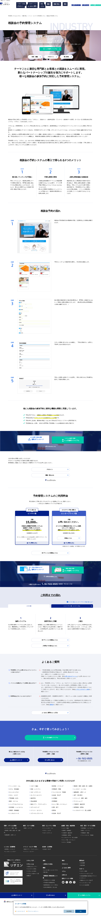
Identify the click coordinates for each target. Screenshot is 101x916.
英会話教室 (34, 808)
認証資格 (82, 872)
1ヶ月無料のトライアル (33, 464)
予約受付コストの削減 (49, 887)
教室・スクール (13, 808)
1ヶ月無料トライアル (52, 50)
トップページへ (51, 482)
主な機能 (30, 545)
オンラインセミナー (36, 802)
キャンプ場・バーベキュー (59, 811)
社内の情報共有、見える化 (50, 894)
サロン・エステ (13, 802)
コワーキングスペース (37, 820)
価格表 (51, 709)
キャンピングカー (14, 799)
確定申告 (33, 805)
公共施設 (54, 805)
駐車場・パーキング (57, 793)
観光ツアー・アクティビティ (39, 811)
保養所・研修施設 (14, 817)
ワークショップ (78, 808)
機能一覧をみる (49, 477)
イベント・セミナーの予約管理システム (37, 15)
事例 (21, 8)
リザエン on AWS (32, 878)
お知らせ (64, 882)
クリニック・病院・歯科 (80, 805)
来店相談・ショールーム (16, 814)
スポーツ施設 (34, 793)
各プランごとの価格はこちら (50, 555)
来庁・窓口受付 (78, 802)
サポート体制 (83, 878)
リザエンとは (33, 6)
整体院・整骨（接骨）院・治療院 (83, 793)
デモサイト (27, 8)
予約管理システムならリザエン (14, 15)
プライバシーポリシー (33, 911)
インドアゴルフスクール (16, 811)
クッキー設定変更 (84, 892)
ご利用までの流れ (48, 871)
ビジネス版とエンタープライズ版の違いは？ (80, 604)
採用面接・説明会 (79, 814)
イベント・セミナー (36, 817)
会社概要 (82, 870)
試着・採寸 (55, 814)
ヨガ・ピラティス (36, 799)
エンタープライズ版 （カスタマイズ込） (72, 609)
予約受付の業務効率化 (49, 889)
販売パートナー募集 (67, 885)
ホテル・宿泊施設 (14, 796)
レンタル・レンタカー (10, 858)
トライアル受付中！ (36, 532)
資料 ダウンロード (63, 7)
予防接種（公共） (14, 805)
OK (80, 911)
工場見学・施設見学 (79, 811)
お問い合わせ (77, 7)
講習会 (54, 817)
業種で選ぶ (50, 6)
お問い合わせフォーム (71, 680)
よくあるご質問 (36, 8)
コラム (45, 8)
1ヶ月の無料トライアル (52, 743)
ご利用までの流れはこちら (49, 650)
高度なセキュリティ (32, 873)
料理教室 (54, 808)
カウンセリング (35, 814)
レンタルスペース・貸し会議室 (82, 817)
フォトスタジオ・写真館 (59, 799)
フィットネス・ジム (14, 793)
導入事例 (66, 58)
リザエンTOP (24, 6)
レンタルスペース (14, 820)
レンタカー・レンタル (80, 796)
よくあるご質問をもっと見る (50, 717)
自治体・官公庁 (56, 802)
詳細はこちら (68, 540)
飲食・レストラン (36, 796)
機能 (44, 6)
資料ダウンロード (17, 767)
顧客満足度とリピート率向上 (51, 892)
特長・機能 (35, 58)
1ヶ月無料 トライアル (90, 7)
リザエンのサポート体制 (82, 693)
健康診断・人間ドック (80, 799)
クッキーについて (20, 911)
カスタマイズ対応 (32, 876)
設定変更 (69, 911)
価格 (40, 6)
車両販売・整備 (56, 796)
